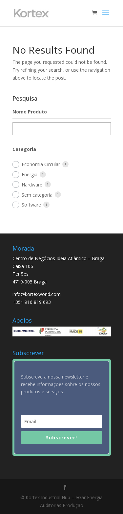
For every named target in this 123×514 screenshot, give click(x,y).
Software (31, 205)
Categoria (24, 149)
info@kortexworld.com (36, 294)
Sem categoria (37, 195)
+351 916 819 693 (31, 302)
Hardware (32, 185)
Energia (29, 174)
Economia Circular (41, 164)
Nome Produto (29, 112)
